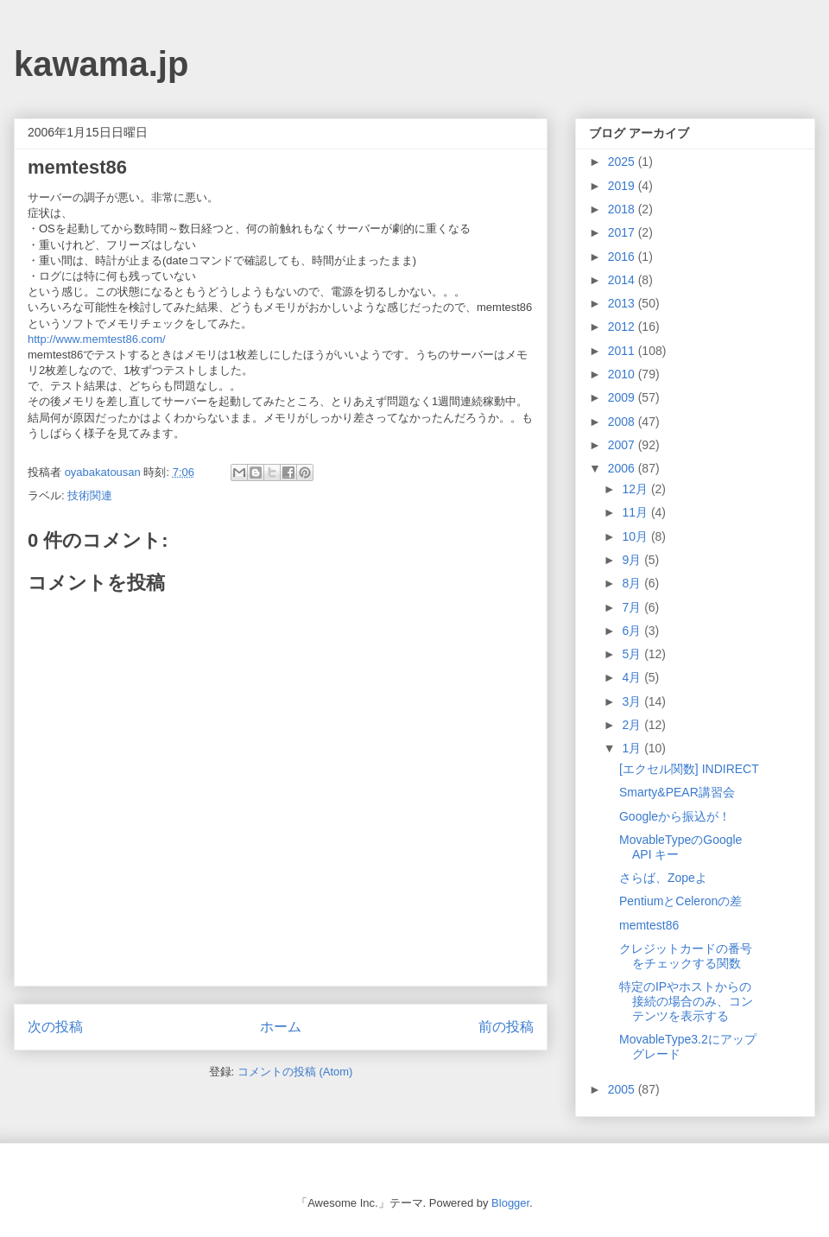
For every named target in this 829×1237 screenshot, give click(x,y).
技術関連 (89, 495)
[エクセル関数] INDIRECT (689, 769)
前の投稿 (506, 1026)
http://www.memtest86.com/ (97, 339)
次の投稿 (55, 1026)
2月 (633, 725)
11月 (636, 512)
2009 (623, 397)
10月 (636, 536)
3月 (633, 701)
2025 (623, 161)
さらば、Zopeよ (663, 878)
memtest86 (649, 925)
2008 (623, 421)
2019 (623, 186)
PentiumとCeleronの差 (680, 901)
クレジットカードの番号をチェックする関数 (685, 956)
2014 (623, 280)
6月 (633, 631)
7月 (633, 607)
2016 (623, 256)
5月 (633, 654)
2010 (623, 374)
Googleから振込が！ (675, 816)
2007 (623, 445)
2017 (623, 232)
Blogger (510, 1202)
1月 (633, 748)
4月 (633, 677)
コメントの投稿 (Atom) (295, 1071)
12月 (636, 489)
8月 (633, 583)
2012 (623, 326)
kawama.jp (101, 64)
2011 (623, 351)
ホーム (280, 1026)
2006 (623, 468)
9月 (633, 560)
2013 (623, 303)
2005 (623, 1089)
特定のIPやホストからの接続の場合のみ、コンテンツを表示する (686, 1001)
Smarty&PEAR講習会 (677, 792)
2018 (623, 209)
